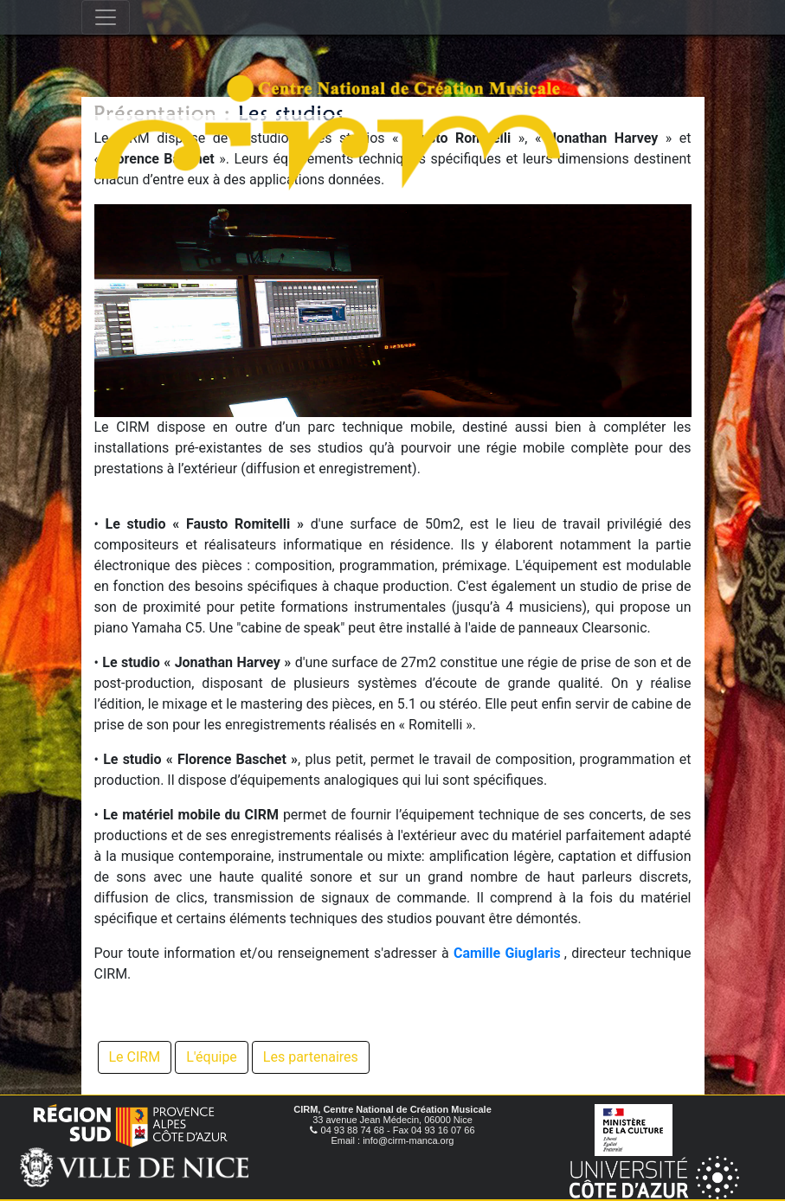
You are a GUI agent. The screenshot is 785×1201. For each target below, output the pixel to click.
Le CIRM (135, 1057)
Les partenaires (310, 1057)
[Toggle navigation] (105, 17)
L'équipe (211, 1057)
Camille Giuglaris (507, 953)
